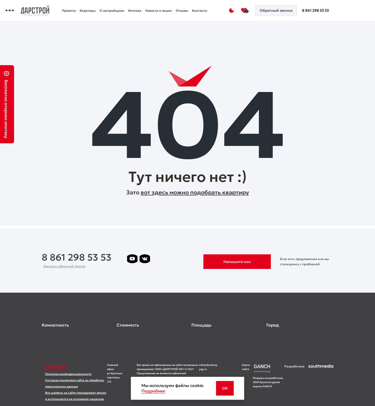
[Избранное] (252, 10)
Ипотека (174, 7)
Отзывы (108, 14)
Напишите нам (237, 261)
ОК (225, 388)
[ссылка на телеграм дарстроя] (157, 258)
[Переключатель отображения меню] (45, 10)
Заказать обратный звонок (64, 266)
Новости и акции (198, 7)
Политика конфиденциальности (68, 374)
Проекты (109, 7)
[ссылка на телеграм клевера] (182, 258)
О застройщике (151, 7)
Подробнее (153, 390)
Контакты (125, 14)
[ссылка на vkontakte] (145, 258)
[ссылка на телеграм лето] (132, 269)
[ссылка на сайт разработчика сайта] (320, 383)
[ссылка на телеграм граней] (195, 258)
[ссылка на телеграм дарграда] (170, 258)
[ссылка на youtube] (132, 258)
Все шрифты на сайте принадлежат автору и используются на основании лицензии (75, 396)
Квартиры (127, 7)
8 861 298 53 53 (318, 10)
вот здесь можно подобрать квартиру (195, 192)
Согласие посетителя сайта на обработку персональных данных (74, 383)
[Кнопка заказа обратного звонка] (281, 10)
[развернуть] (75, 325)
